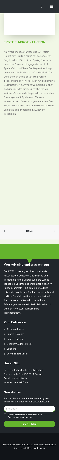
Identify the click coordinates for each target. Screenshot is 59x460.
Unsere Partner (15, 339)
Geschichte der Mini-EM (19, 344)
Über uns (11, 348)
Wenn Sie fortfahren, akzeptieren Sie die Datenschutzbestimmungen (25, 415)
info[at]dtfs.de (19, 378)
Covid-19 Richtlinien (17, 353)
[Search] (40, 6)
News (29, 231)
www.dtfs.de (21, 382)
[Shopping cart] (43, 6)
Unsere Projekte (15, 334)
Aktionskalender (15, 329)
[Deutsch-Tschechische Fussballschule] (8, 6)
